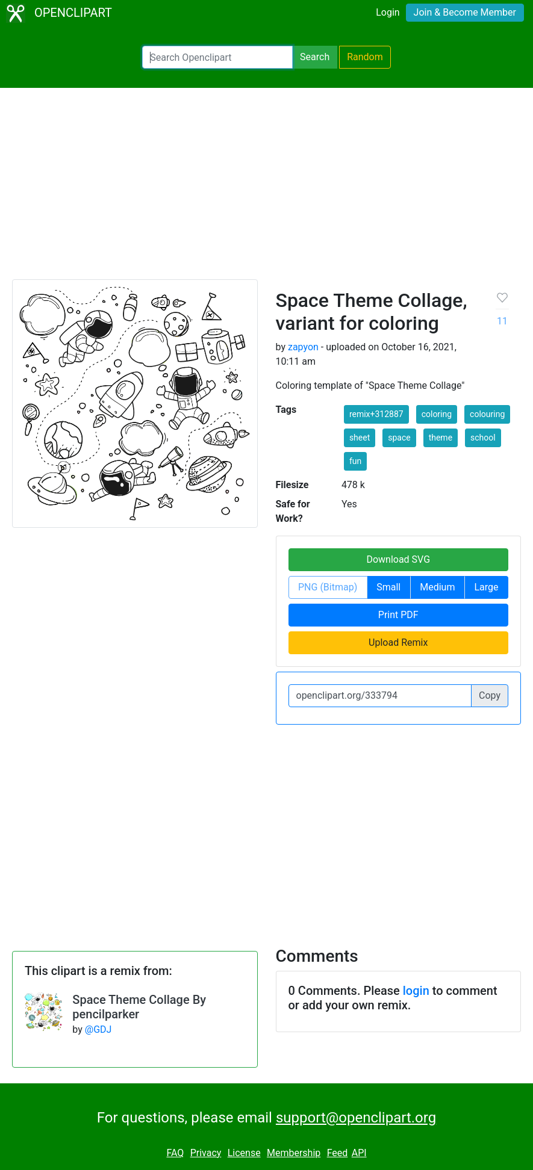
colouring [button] (487, 414)
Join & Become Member (465, 12)
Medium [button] (437, 587)
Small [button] (388, 587)
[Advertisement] (266, 189)
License (244, 1153)
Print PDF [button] (398, 615)
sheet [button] (359, 437)
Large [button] (486, 587)
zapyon (303, 347)
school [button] (483, 437)
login (416, 990)
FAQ (175, 1153)
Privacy (206, 1153)
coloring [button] (437, 414)
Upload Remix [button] (398, 642)
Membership (293, 1153)
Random (365, 57)
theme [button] (440, 437)
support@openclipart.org (356, 1117)
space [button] (399, 437)
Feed (337, 1153)
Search (314, 57)
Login (387, 12)
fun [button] (355, 461)
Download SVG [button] (398, 559)
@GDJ (98, 1029)
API (359, 1153)
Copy (489, 695)
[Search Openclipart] (217, 57)
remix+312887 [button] (376, 414)
